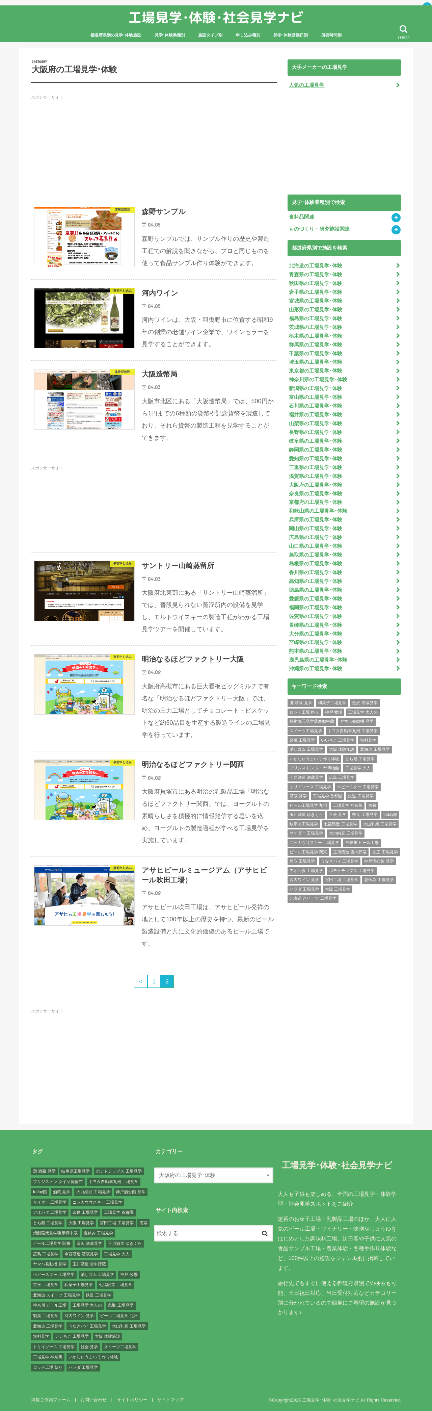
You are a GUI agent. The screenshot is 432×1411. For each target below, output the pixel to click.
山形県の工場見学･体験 (315, 309)
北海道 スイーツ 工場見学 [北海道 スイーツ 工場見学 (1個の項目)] (313, 898)
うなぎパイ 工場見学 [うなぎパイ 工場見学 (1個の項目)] (339, 861)
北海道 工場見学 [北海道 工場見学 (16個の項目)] (374, 749)
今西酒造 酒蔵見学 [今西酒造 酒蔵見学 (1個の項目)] (306, 777)
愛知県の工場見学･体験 (315, 458)
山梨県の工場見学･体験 (315, 423)
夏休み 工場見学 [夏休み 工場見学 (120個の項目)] (379, 879)
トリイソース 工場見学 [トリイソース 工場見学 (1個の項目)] (310, 787)
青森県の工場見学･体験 (315, 274)
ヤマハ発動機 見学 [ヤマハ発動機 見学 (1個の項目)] (356, 721)
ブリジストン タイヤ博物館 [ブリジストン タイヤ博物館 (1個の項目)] (314, 768)
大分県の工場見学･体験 (315, 634)
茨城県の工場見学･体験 (315, 327)
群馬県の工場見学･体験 (315, 345)
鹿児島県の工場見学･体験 (318, 660)
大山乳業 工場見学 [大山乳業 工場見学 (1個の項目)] (380, 824)
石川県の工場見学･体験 (315, 406)
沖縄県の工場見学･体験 (315, 668)
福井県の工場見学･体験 (315, 414)
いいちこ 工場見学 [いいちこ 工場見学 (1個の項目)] (337, 740)
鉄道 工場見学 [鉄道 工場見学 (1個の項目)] (360, 796)
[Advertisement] (154, 151)
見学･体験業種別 (170, 35)
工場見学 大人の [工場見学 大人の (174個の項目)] (362, 712)
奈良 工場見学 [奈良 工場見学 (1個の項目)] (364, 814)
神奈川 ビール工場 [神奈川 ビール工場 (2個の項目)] (362, 842)
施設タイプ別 (210, 35)
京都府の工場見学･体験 (315, 502)
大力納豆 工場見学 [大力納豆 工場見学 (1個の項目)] (345, 833)
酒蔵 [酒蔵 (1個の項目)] (372, 805)
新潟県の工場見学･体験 (315, 388)
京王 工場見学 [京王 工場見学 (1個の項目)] (385, 852)
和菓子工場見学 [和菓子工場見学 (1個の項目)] (332, 702)
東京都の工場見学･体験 (315, 371)
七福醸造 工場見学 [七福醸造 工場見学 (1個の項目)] (340, 824)
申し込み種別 (248, 35)
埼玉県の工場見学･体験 (315, 362)
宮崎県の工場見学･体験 (315, 642)
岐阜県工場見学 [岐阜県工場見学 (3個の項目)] (304, 824)
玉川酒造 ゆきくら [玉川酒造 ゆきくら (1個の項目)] (306, 814)
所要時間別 (331, 35)
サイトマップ (170, 1399)
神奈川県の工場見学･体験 (318, 379)
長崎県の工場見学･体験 (315, 625)
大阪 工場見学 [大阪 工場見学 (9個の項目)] (337, 889)
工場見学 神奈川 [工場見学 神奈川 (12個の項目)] (347, 805)
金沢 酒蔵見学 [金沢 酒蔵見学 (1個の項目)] (364, 702)
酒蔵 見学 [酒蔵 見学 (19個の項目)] (298, 796)
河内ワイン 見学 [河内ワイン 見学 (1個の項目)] (304, 879)
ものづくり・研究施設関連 (319, 229)
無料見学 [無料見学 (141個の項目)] (368, 740)
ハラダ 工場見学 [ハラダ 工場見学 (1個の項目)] (304, 889)
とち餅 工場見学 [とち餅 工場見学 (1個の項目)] (360, 758)
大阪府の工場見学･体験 (315, 485)
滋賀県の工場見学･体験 (315, 476)
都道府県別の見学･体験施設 (115, 35)
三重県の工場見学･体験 (315, 467)
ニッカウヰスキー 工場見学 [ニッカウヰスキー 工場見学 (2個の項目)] (314, 842)
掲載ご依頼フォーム (51, 1399)
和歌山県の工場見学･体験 (318, 511)
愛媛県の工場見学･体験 (315, 598)
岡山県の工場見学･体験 (315, 528)
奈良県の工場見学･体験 (315, 493)
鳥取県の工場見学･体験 (315, 555)
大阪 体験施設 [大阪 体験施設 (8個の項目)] (341, 749)
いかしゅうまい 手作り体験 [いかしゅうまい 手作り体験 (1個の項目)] (314, 758)
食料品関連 (301, 217)
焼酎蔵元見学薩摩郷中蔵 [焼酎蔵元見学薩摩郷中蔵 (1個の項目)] (312, 721)
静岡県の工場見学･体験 (315, 450)
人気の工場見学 (306, 85)
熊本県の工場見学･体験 (315, 651)
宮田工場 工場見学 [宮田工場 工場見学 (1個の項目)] (341, 879)
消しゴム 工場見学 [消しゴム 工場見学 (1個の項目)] (306, 749)
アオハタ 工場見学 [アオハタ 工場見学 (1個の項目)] (306, 870)
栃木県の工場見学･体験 (315, 336)
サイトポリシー (132, 1399)
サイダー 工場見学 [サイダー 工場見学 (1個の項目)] (306, 833)
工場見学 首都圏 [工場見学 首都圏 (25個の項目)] (327, 796)
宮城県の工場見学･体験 (315, 301)
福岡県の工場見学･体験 (315, 607)
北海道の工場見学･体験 (315, 265)
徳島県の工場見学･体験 (315, 590)
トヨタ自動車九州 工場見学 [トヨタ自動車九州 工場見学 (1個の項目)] (352, 730)
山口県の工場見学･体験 (315, 546)
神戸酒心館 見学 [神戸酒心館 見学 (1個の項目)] (379, 861)
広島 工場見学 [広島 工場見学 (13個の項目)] (341, 777)
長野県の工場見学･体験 (315, 432)
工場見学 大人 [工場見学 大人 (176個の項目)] (358, 768)
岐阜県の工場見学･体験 (315, 441)
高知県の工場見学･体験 (315, 581)
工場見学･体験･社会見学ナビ (216, 17)
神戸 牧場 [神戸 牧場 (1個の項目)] (333, 712)
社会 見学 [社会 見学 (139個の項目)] (337, 814)
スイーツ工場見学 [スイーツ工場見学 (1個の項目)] (306, 730)
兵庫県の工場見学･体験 (315, 519)
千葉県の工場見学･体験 (315, 353)
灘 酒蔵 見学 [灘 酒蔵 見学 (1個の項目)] (301, 702)
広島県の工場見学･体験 (315, 537)
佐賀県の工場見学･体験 (315, 616)
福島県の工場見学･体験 (315, 318)
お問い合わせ (93, 1399)
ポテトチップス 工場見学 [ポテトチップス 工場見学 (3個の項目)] (352, 870)
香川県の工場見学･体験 (315, 572)
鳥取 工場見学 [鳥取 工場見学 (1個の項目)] (302, 861)
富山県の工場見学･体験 (315, 397)
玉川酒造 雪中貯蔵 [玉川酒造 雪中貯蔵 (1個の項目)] (350, 852)
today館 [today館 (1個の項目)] (390, 814)
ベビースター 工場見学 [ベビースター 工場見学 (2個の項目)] (358, 787)
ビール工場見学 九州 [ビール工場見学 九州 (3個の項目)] (308, 805)
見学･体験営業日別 (290, 35)
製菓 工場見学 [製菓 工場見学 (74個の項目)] (302, 740)
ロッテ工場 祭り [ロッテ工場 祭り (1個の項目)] (304, 712)
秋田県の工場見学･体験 (315, 283)
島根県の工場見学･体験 (315, 563)
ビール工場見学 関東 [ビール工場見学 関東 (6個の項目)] (308, 852)
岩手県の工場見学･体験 (315, 292)
